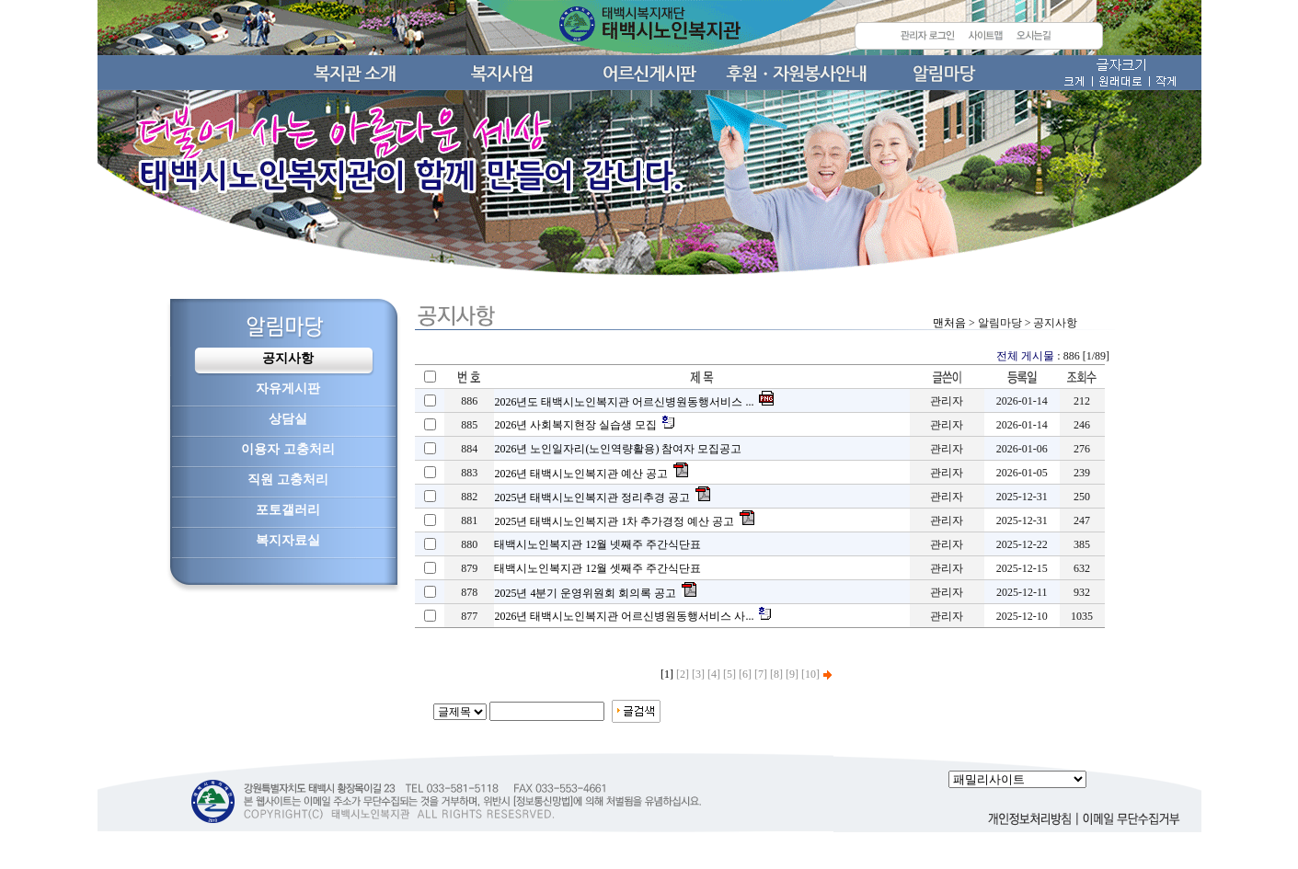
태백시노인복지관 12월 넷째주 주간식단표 (597, 544)
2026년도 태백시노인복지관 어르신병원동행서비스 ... (623, 401)
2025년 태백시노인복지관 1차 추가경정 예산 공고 (614, 521)
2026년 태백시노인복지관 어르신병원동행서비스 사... (623, 616)
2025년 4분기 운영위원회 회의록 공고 (585, 593)
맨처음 (949, 322)
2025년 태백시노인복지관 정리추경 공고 (592, 497)
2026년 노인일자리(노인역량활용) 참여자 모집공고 (617, 448)
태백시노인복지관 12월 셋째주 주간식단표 (597, 568)
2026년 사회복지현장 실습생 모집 (575, 424)
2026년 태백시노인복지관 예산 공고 (581, 473)
